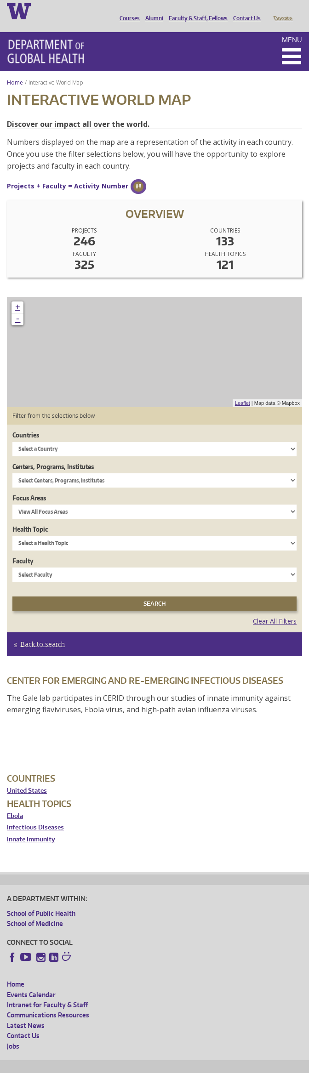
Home (15, 70)
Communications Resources (48, 1002)
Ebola (15, 803)
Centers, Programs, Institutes (53, 454)
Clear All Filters (275, 608)
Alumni (152, 10)
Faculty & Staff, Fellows (195, 10)
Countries (25, 422)
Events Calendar (31, 982)
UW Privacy (128, 1064)
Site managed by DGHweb (221, 1064)
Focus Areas (29, 485)
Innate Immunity (31, 826)
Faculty (23, 548)
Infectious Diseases (35, 814)
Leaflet (242, 390)
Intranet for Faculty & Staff (47, 992)
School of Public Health (41, 900)
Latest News (26, 1012)
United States (27, 777)
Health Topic (30, 516)
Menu (292, 27)
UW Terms (166, 1064)
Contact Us (244, 10)
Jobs (13, 1033)
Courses (127, 10)
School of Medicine (35, 910)
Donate (283, 10)
